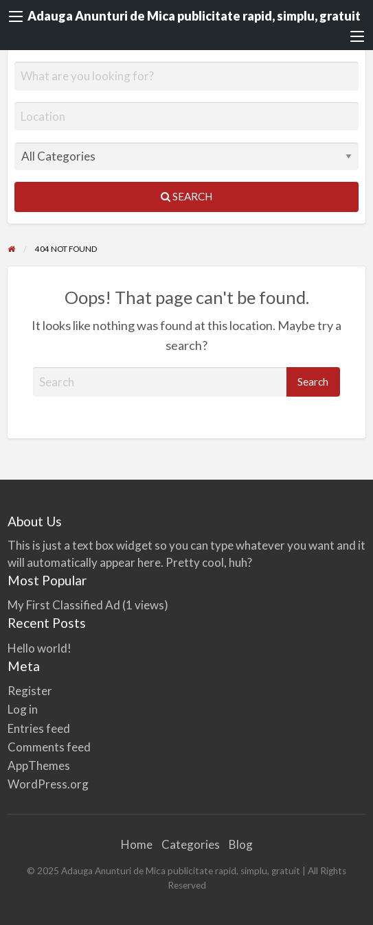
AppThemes (39, 765)
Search (186, 196)
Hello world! (39, 648)
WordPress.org (48, 784)
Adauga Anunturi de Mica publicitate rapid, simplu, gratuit (194, 15)
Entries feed (39, 728)
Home (136, 844)
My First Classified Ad (64, 605)
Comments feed (49, 747)
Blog (241, 844)
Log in (23, 709)
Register (30, 690)
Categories (190, 844)
